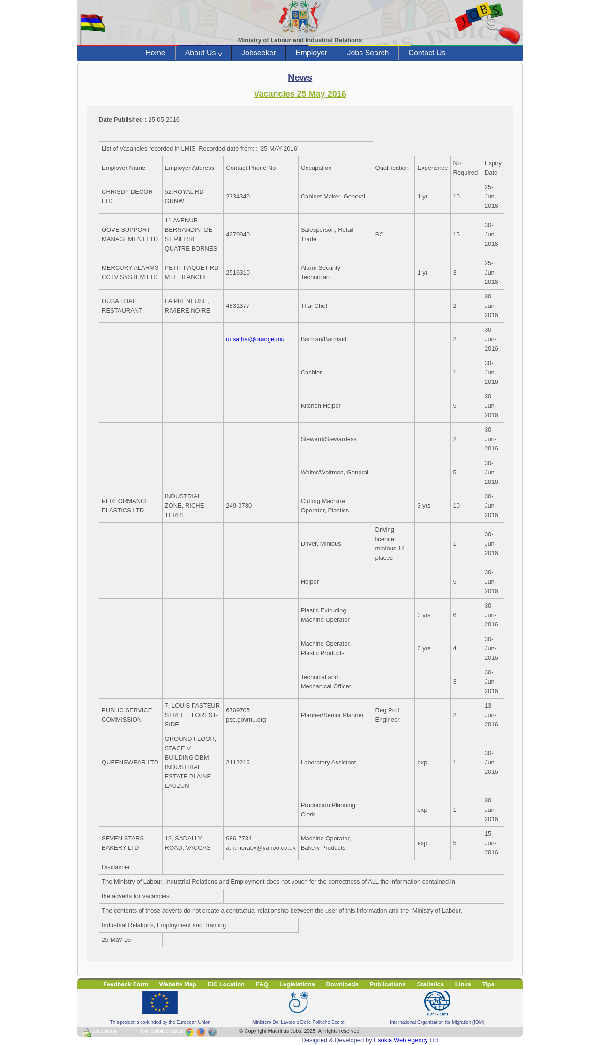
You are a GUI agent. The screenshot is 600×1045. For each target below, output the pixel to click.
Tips (488, 984)
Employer (312, 53)
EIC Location (226, 984)
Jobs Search (368, 53)
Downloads (342, 984)
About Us (203, 53)
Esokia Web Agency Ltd (406, 1040)
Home (155, 53)
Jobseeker (258, 53)
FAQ (262, 984)
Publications (388, 984)
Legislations (297, 984)
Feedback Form (125, 984)
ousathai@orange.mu (255, 339)
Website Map (177, 984)
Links (463, 984)
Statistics (430, 984)
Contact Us (426, 53)
